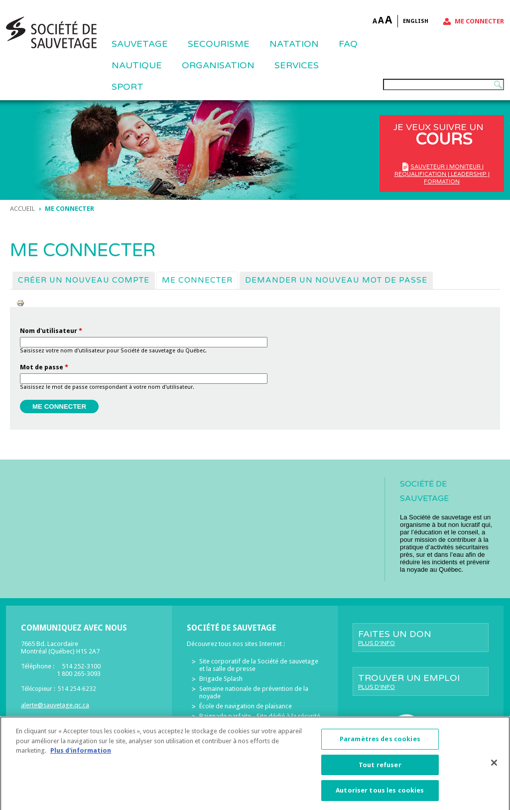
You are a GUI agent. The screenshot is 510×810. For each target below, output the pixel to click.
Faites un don (420, 638)
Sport (127, 86)
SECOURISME (219, 43)
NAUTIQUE (137, 65)
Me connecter (479, 21)
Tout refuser (380, 769)
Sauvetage (140, 43)
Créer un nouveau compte (83, 280)
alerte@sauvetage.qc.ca (55, 705)
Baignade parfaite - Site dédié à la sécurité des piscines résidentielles (259, 719)
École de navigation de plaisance (245, 706)
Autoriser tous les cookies (380, 795)
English (415, 21)
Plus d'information (80, 755)
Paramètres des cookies (380, 743)
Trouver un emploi (420, 681)
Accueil (22, 208)
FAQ (348, 43)
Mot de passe (44, 367)
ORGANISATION (218, 65)
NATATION (294, 43)
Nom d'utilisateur (51, 330)
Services (296, 65)
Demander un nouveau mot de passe (336, 280)
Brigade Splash (221, 678)
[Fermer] (494, 767)
